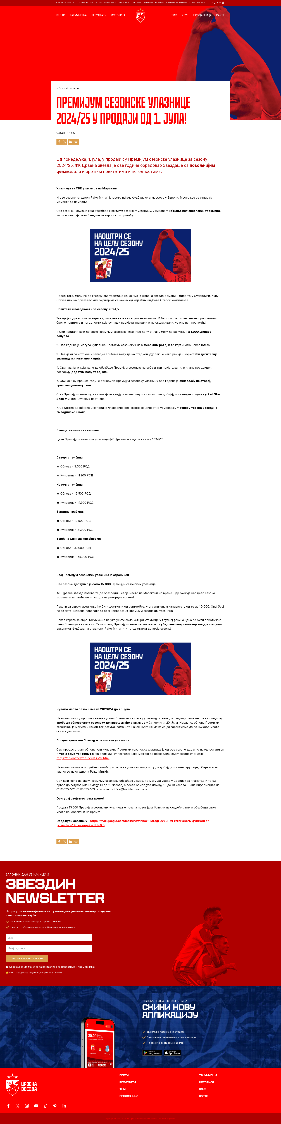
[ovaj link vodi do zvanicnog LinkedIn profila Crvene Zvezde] (64, 1106)
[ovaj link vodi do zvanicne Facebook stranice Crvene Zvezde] (8, 1106)
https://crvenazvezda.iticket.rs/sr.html (82, 758)
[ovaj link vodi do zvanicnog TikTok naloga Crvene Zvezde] (45, 1106)
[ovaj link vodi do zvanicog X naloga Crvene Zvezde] (17, 1106)
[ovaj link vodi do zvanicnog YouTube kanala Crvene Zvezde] (36, 1106)
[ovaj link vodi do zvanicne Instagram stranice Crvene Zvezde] (27, 1106)
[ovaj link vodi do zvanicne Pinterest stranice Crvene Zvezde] (55, 1106)
